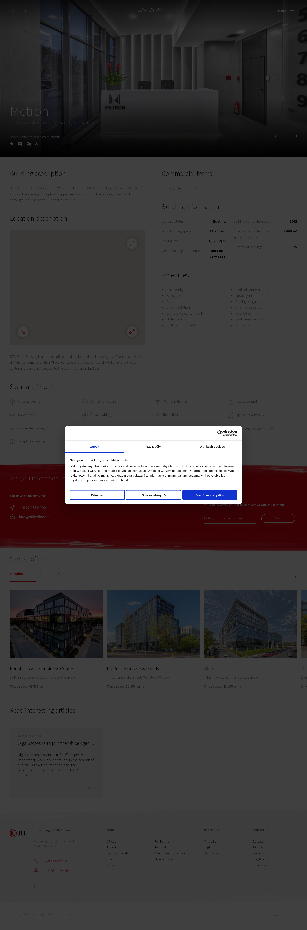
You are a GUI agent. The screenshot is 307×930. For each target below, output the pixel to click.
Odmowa (97, 495)
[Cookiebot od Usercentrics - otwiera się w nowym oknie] (220, 433)
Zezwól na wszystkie (210, 495)
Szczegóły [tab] (153, 446)
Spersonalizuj (154, 495)
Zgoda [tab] (94, 446)
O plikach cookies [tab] (212, 446)
